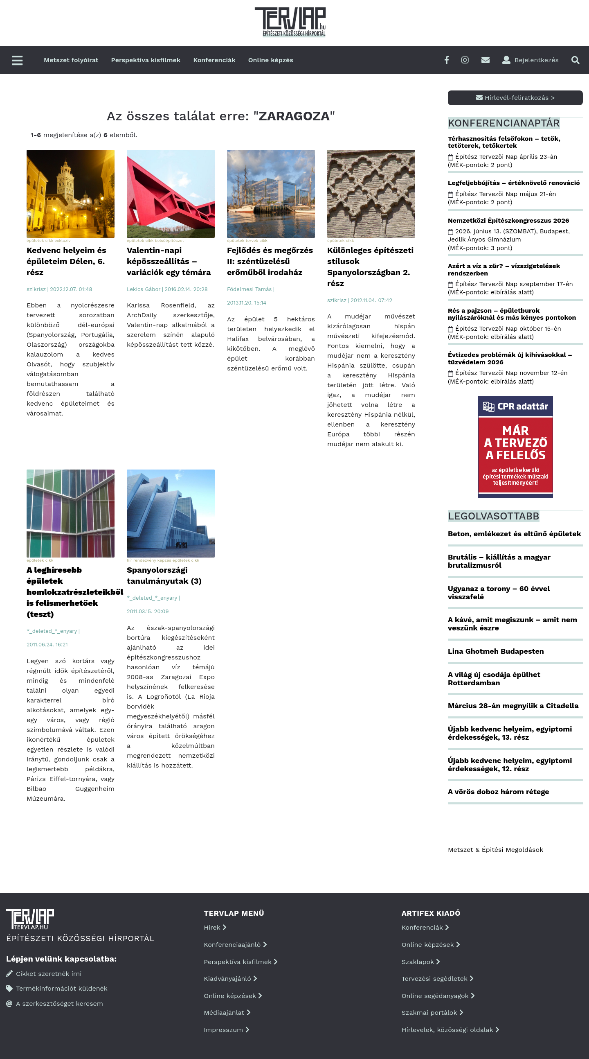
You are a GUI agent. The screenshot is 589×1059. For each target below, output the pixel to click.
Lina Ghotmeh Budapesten (496, 651)
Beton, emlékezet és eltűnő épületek (514, 533)
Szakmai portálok (432, 1012)
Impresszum (226, 1030)
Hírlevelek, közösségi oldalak (450, 1030)
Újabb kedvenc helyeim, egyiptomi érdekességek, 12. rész (510, 764)
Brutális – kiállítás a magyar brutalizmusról (499, 561)
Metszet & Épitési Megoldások (495, 850)
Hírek (215, 927)
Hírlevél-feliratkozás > (515, 98)
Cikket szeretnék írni (44, 974)
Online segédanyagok (438, 996)
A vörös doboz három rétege (498, 791)
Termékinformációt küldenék (57, 988)
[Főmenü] (17, 61)
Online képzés (270, 60)
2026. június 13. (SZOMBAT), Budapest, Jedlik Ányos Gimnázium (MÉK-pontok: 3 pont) (509, 240)
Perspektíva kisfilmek (146, 60)
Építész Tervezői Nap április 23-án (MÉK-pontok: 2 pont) (503, 161)
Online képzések (233, 996)
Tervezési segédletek (438, 978)
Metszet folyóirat (71, 60)
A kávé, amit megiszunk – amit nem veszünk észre (512, 623)
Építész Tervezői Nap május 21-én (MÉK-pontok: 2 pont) (502, 198)
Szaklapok (421, 962)
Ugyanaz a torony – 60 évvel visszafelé (499, 592)
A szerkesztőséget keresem (54, 1003)
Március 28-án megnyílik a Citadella (513, 705)
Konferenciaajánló (235, 944)
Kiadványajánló (230, 978)
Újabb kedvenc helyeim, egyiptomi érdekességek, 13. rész (510, 733)
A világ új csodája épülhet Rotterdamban (494, 678)
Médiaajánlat (227, 1012)
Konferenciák (214, 60)
